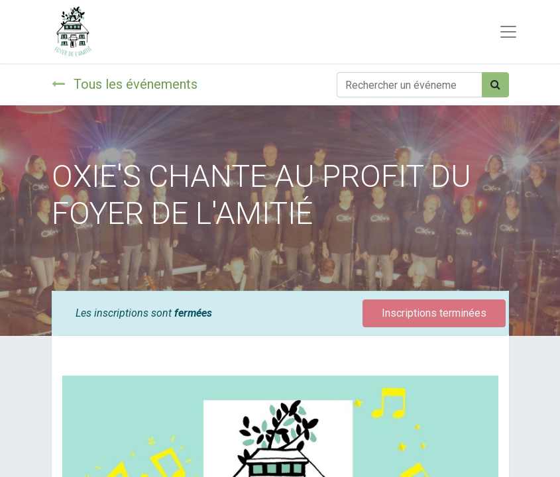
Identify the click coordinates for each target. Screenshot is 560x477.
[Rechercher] (495, 84)
